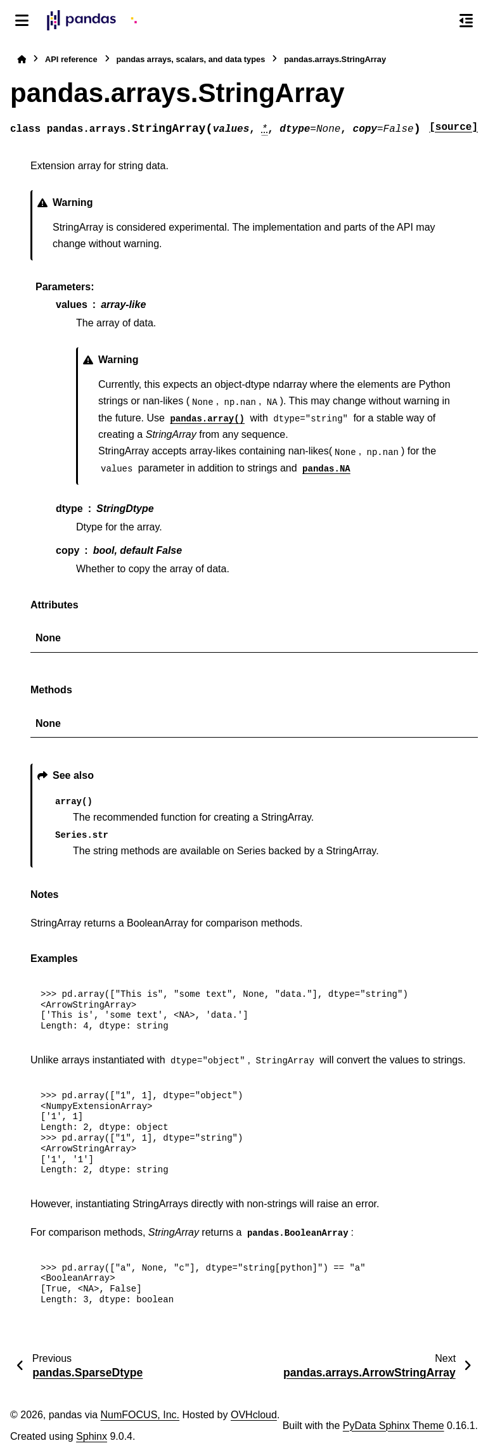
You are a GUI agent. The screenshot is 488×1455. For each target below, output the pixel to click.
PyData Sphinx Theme (393, 1425)
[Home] (21, 59)
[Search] (439, 21)
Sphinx (91, 1436)
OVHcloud (254, 1414)
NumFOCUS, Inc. (140, 1414)
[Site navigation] (22, 20)
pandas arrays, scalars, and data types (191, 59)
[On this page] (466, 20)
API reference (71, 59)
